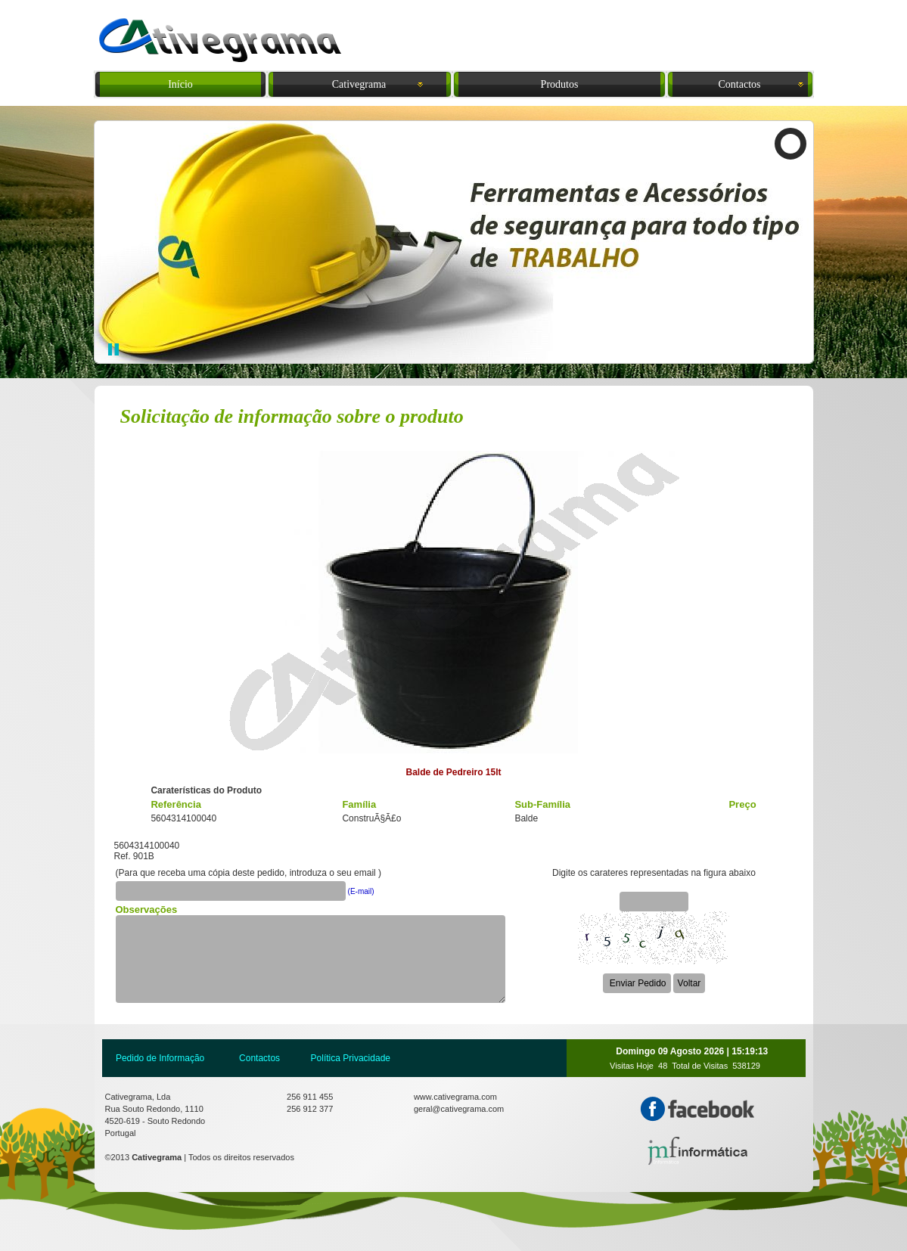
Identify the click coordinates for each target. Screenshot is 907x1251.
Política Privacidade (350, 1058)
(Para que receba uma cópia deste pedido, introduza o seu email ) (249, 873)
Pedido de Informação (160, 1058)
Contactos (259, 1058)
